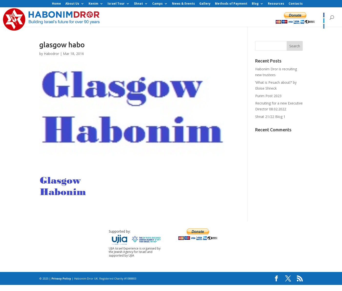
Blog (255, 4)
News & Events (183, 4)
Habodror (51, 53)
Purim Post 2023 (268, 96)
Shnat (138, 4)
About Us (72, 4)
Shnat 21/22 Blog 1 (270, 116)
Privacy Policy (61, 278)
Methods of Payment (231, 4)
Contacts (296, 4)
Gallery (205, 4)
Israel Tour (116, 4)
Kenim (93, 4)
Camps (157, 4)
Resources (276, 4)
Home (56, 4)
